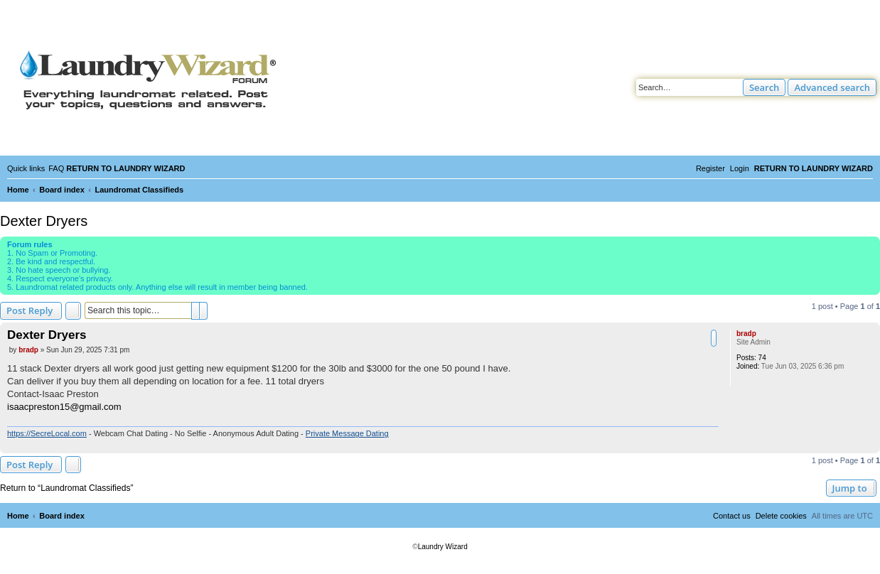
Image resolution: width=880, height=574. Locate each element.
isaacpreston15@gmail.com (64, 406)
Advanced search (832, 87)
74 (762, 358)
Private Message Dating (347, 433)
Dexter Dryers (43, 221)
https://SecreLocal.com (47, 433)
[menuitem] (56, 168)
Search (764, 87)
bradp (746, 333)
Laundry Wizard (443, 547)
